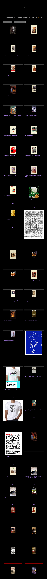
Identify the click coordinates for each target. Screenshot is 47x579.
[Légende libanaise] (34, 571)
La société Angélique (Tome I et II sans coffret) (11, 75)
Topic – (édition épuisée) (29, 135)
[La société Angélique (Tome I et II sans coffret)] (13, 69)
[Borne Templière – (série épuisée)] (34, 192)
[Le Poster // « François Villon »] (34, 224)
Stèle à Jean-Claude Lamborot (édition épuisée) (32, 155)
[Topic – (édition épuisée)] (34, 130)
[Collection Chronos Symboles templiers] (34, 254)
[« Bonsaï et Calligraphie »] (34, 491)
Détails (13, 163)
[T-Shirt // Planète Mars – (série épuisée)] (13, 377)
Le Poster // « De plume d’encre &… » (31, 356)
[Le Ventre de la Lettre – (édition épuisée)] (13, 130)
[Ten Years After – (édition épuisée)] (13, 150)
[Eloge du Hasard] (34, 531)
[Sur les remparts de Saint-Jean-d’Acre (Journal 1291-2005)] (34, 49)
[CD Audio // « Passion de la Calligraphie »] (34, 110)
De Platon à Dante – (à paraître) (9, 280)
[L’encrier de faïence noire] (13, 190)
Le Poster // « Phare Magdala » (9, 340)
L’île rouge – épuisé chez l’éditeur (9, 95)
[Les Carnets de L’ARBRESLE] (13, 511)
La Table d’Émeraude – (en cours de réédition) (11, 476)
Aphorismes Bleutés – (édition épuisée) (10, 175)
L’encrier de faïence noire (8, 195)
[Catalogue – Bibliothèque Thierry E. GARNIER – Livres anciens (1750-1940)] (34, 294)
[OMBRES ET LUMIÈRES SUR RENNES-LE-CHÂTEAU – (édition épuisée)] (13, 491)
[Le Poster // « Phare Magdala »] (13, 335)
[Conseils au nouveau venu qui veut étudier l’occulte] (34, 511)
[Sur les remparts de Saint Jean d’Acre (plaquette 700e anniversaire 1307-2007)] (34, 29)
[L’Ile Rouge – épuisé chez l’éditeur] (34, 436)
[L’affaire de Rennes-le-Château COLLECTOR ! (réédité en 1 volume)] (34, 89)
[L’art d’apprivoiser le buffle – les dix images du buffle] (13, 571)
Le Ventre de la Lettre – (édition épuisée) (10, 135)
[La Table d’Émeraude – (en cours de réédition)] (13, 471)
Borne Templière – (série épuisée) (30, 199)
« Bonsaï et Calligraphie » (29, 496)
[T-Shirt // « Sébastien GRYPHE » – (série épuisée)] (13, 410)
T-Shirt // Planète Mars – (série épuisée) (10, 389)
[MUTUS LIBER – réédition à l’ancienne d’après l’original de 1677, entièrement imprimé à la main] (13, 551)
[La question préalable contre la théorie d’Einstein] (34, 551)
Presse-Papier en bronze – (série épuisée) (31, 320)
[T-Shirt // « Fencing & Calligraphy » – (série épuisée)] (34, 371)
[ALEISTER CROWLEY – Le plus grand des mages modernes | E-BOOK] (34, 274)
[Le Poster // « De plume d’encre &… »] (34, 343)
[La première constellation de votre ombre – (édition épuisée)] (34, 170)
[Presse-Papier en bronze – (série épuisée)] (34, 314)
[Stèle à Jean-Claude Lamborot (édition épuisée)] (34, 150)
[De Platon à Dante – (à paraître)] (13, 274)
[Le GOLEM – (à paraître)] (13, 314)
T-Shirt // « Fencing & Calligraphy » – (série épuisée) (33, 376)
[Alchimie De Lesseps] (13, 254)
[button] (41, 17)
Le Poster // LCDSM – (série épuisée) (10, 219)
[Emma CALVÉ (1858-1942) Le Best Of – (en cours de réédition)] (13, 110)
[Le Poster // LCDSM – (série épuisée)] (13, 214)
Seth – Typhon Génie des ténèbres (30, 75)
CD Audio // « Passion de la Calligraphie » (31, 115)
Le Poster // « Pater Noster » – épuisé (10, 456)
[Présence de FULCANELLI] (13, 29)
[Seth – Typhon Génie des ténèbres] (34, 69)
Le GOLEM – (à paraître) (8, 320)
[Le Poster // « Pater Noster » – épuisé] (13, 443)
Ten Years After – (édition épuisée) (9, 155)
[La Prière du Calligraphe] (13, 531)
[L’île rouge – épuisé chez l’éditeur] (13, 89)
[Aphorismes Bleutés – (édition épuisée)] (13, 170)
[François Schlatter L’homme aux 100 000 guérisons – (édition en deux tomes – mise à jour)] (13, 49)
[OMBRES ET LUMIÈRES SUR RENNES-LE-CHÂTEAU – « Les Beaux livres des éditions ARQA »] (34, 471)
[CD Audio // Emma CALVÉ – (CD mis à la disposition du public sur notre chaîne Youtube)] (34, 404)
